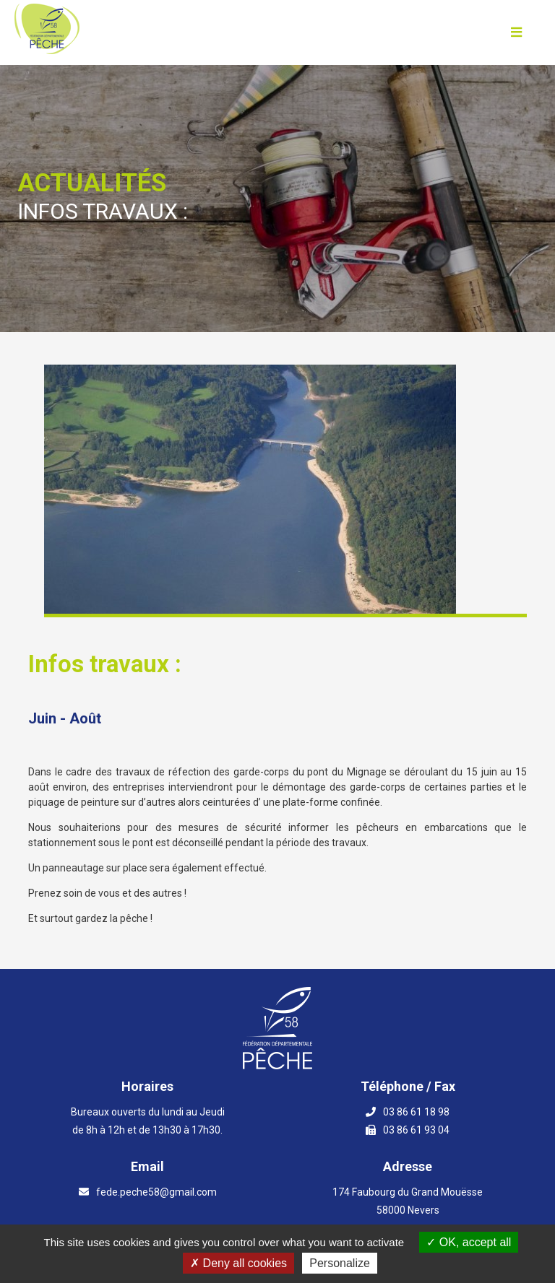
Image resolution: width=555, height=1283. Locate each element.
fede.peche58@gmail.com (156, 1192)
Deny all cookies (238, 1263)
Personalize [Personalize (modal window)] (339, 1263)
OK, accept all (468, 1242)
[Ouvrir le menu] (516, 32)
